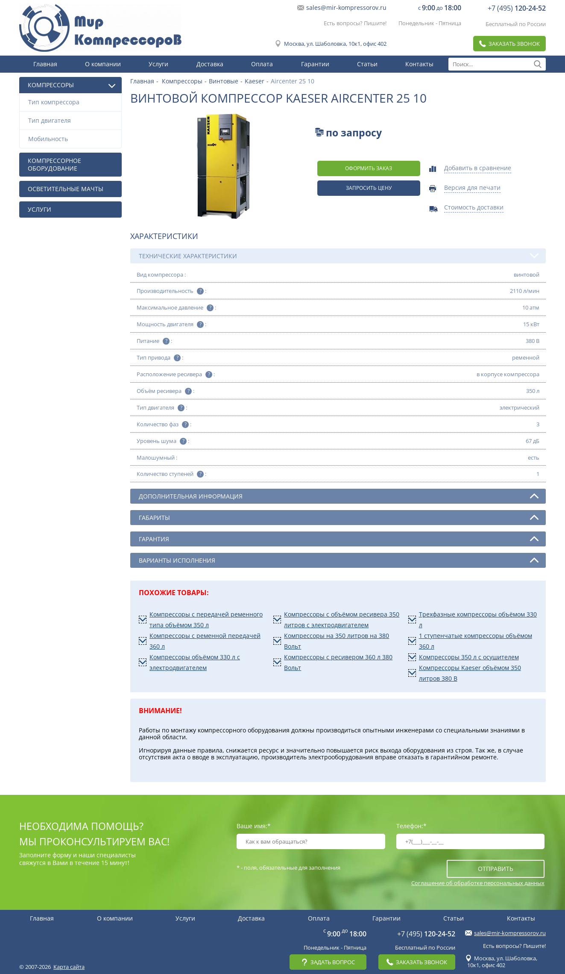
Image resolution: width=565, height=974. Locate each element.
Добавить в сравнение (477, 168)
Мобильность (72, 139)
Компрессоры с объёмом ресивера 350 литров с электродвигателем (341, 619)
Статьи (367, 64)
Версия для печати (472, 188)
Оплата (262, 64)
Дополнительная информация (339, 496)
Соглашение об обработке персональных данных (478, 882)
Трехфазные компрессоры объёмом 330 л (478, 619)
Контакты (419, 64)
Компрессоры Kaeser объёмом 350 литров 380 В (470, 673)
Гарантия (339, 538)
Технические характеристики (339, 255)
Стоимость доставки (474, 208)
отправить (495, 869)
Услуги (158, 64)
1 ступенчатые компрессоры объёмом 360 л (475, 641)
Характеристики (164, 236)
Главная (45, 64)
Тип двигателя (72, 120)
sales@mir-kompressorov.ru (346, 7)
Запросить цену (369, 188)
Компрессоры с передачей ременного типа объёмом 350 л (206, 619)
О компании (103, 64)
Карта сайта (69, 966)
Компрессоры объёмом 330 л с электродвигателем (194, 662)
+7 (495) (517, 8)
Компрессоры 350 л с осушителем (469, 657)
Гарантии (315, 64)
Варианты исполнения (339, 560)
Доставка (209, 64)
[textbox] (497, 64)
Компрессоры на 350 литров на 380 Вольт (336, 641)
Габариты (339, 517)
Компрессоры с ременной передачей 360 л (205, 641)
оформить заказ (368, 168)
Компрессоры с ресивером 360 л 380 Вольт (338, 662)
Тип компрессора (72, 102)
